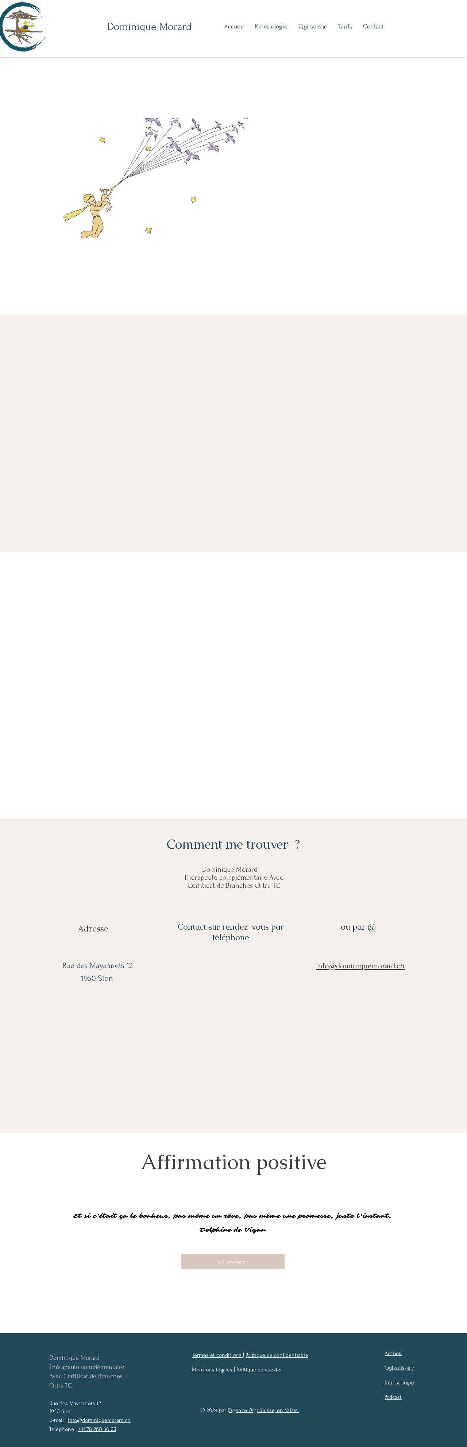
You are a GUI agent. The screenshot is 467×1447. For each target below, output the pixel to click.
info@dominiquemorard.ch (99, 1420)
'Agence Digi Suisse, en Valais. (264, 1410)
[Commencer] (233, 1261)
